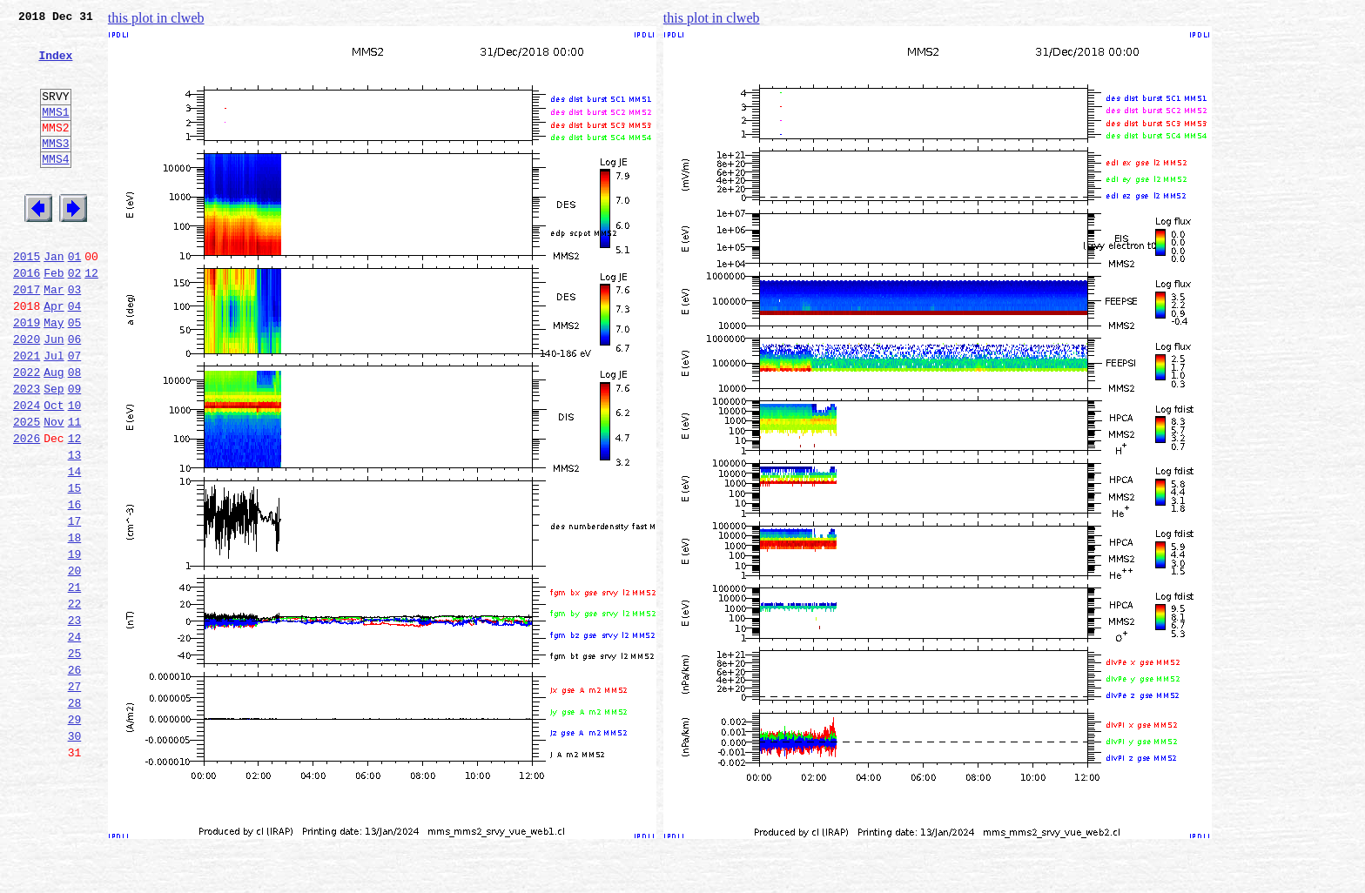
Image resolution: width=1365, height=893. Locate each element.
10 (75, 470)
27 (75, 795)
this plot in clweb (156, 17)
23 (75, 719)
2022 (26, 432)
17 (75, 604)
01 (75, 298)
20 (75, 661)
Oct (54, 470)
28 (75, 814)
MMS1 (55, 132)
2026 (26, 508)
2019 (26, 374)
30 (75, 853)
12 (91, 317)
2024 (26, 470)
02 (75, 317)
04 (75, 355)
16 (75, 585)
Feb (54, 317)
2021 (26, 412)
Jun (54, 393)
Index (55, 65)
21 (75, 680)
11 (75, 489)
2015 (26, 298)
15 (75, 566)
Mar (54, 336)
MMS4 (55, 187)
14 (75, 546)
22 (75, 700)
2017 (26, 336)
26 (75, 776)
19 (75, 642)
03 (75, 336)
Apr (54, 355)
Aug (54, 432)
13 (75, 527)
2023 (26, 451)
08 (75, 432)
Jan (54, 298)
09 (75, 451)
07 (75, 412)
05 (75, 374)
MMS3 (55, 169)
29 (75, 834)
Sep (54, 451)
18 (75, 623)
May (54, 374)
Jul (54, 412)
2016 (26, 317)
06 (75, 393)
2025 (26, 489)
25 (75, 757)
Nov (54, 489)
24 (75, 738)
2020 (26, 393)
